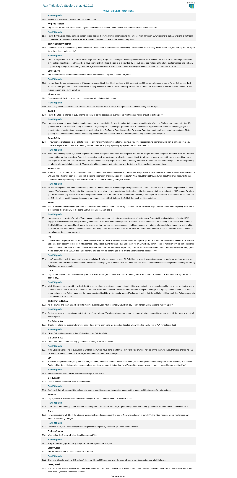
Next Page (128, 11)
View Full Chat (111, 11)
